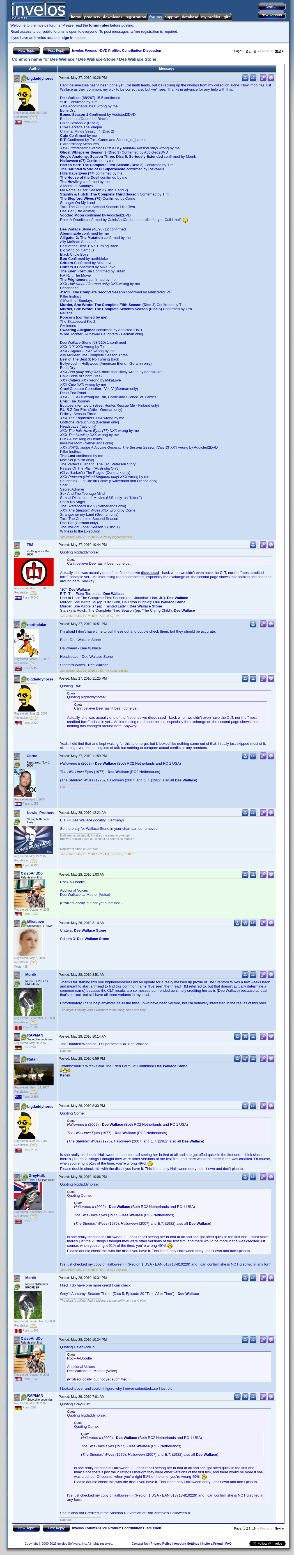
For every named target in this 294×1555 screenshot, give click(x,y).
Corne (32, 756)
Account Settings (186, 1543)
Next (279, 51)
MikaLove (35, 922)
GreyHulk (37, 1176)
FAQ (228, 1543)
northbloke (36, 625)
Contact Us (140, 1543)
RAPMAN (35, 1035)
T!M (30, 545)
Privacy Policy (160, 1543)
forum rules (99, 25)
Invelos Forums (84, 51)
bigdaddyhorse (40, 78)
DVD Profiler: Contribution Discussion (130, 51)
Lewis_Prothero (41, 813)
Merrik (30, 974)
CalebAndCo (32, 873)
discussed (150, 573)
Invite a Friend (212, 1543)
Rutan (32, 1059)
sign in (68, 38)
